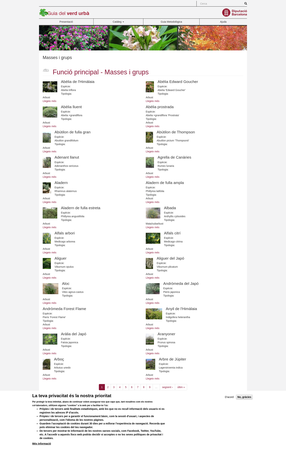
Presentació (66, 21)
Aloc (65, 283)
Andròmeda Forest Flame (64, 309)
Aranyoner (166, 334)
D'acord (229, 403)
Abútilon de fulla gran (72, 132)
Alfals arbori (65, 233)
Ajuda (223, 21)
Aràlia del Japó (73, 334)
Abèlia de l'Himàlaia (77, 81)
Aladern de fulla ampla (165, 183)
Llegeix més (49, 101)
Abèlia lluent (71, 107)
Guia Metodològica (171, 21)
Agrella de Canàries (174, 157)
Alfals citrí (172, 233)
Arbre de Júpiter (172, 359)
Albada (170, 208)
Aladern (61, 183)
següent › (167, 387)
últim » (181, 387)
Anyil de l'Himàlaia (181, 309)
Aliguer (60, 258)
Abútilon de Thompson (176, 132)
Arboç (59, 359)
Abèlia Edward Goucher (178, 81)
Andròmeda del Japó (181, 283)
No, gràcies (244, 403)
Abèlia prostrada (160, 107)
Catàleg (118, 21)
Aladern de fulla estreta (80, 208)
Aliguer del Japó (170, 258)
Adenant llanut (67, 157)
